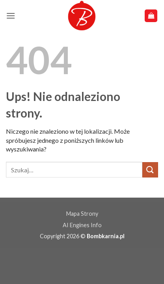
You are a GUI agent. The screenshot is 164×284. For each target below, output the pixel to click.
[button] (10, 15)
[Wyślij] (150, 170)
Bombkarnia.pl (106, 236)
